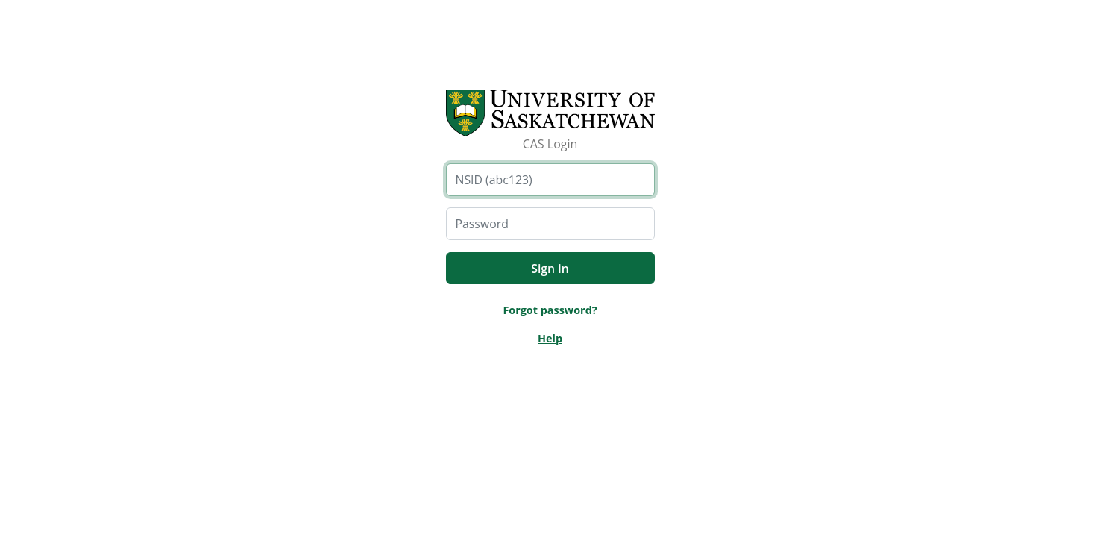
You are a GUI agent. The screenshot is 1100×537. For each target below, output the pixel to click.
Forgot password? (550, 310)
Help (550, 338)
